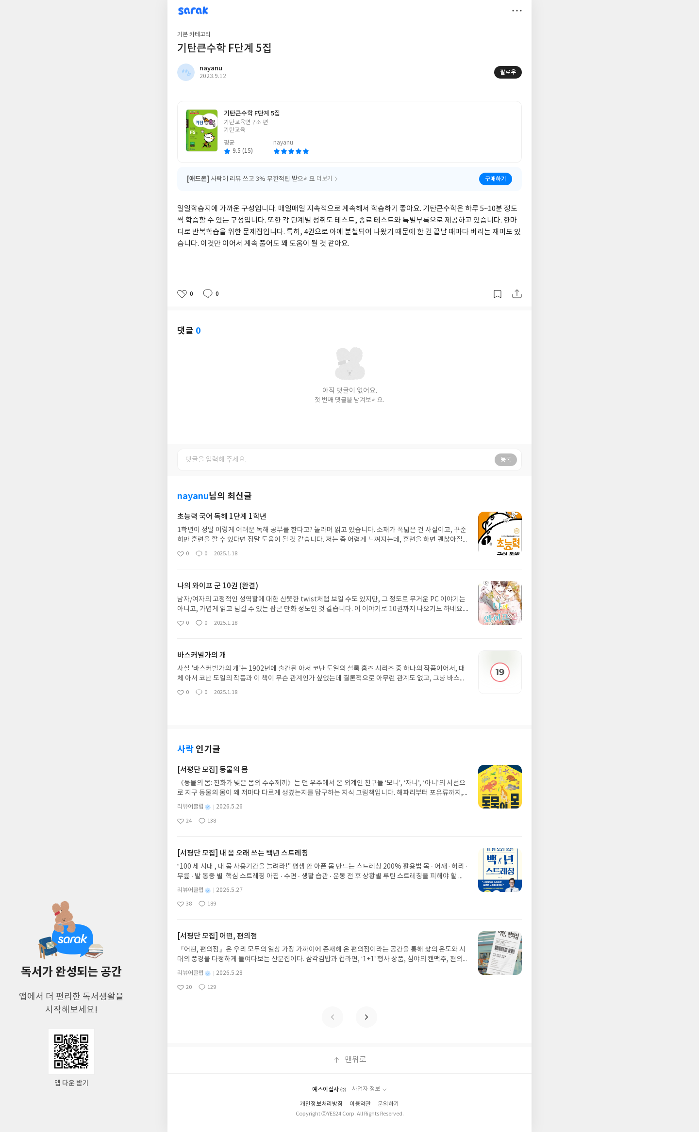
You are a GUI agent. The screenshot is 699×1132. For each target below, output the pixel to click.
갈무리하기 (497, 294)
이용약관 (360, 1104)
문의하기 (388, 1104)
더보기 (517, 11)
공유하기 (517, 294)
